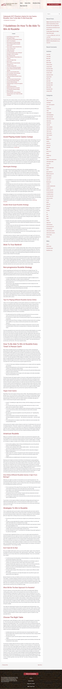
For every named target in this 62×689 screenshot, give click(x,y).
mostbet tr (48, 185)
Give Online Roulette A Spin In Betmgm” (14, 52)
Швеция (48, 233)
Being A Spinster (10, 90)
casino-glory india (49, 159)
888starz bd (48, 137)
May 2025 (48, 58)
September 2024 (49, 74)
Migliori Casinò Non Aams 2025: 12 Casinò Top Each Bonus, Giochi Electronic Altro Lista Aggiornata (53, 23)
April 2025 (48, 60)
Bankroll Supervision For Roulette (13, 87)
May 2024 (48, 78)
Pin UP (47, 197)
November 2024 (49, 70)
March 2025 (48, 62)
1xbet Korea (48, 121)
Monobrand (48, 179)
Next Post (40, 664)
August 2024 (48, 76)
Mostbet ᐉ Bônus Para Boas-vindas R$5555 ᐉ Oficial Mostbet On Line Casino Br (53, 40)
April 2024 (48, 80)
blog (47, 147)
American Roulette (10, 51)
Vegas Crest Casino (11, 49)
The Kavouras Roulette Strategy (13, 80)
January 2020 (49, 90)
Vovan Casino (49, 231)
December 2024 (49, 68)
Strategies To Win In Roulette (12, 54)
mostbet (48, 181)
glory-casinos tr (49, 169)
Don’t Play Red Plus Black (12, 74)
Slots (47, 213)
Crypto (47, 163)
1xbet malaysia (49, 125)
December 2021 (49, 88)
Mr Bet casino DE (49, 187)
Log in (47, 240)
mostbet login (16, 147)
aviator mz (48, 143)
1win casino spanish (50, 103)
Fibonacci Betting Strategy (12, 82)
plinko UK (48, 201)
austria (47, 139)
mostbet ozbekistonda (50, 183)
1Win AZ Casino (49, 99)
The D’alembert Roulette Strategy (13, 89)
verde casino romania (50, 229)
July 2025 (48, 54)
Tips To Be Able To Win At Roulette (13, 73)
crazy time (48, 161)
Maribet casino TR (50, 171)
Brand (47, 151)
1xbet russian (49, 131)
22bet (47, 135)
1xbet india (48, 119)
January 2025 (49, 66)
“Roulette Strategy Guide (11, 65)
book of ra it (48, 149)
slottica (47, 217)
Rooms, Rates (27, 3)
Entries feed (48, 242)
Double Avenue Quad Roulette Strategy (14, 39)
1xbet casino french (50, 117)
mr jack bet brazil (49, 189)
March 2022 (48, 86)
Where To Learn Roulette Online (13, 71)
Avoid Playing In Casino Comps (13, 36)
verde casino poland (50, 227)
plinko (47, 199)
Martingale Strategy (11, 38)
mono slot (48, 177)
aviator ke (48, 141)
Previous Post (4, 664)
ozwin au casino (49, 195)
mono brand (48, 175)
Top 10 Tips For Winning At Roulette (14, 67)
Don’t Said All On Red (11, 55)
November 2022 (49, 84)
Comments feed (49, 244)
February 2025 (49, 64)
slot (47, 211)
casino (47, 155)
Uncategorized (7, 20)
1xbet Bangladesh (50, 113)
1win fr (47, 105)
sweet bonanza (49, 221)
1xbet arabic (48, 111)
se (46, 209)
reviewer (48, 207)
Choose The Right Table (11, 60)
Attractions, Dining (36, 3)
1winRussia (48, 107)
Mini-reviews (48, 173)
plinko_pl (48, 203)
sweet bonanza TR (50, 223)
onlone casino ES (49, 193)
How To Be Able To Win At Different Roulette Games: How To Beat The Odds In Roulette (15, 94)
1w (47, 97)
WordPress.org (49, 246)
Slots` (47, 215)
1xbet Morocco (49, 127)
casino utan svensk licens (51, 157)
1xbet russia (48, 129)
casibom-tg (48, 153)
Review (47, 205)
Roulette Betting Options (11, 86)
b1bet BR (48, 145)
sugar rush (48, 219)
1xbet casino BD (49, 115)
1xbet (47, 109)
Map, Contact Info (23, 5)
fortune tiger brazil (50, 165)
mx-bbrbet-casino (49, 191)
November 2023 (49, 82)
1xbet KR (48, 123)
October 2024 (49, 72)
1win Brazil (48, 101)
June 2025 (48, 56)
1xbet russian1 (49, 133)
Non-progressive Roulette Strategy (13, 42)
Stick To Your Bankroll (11, 40)
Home (21, 3)
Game (47, 167)
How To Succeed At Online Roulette (14, 79)
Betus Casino (9, 61)
